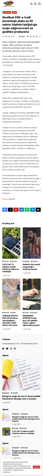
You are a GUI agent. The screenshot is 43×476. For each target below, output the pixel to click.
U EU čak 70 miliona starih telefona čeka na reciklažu (10, 268)
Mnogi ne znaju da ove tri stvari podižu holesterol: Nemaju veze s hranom (21, 397)
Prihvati (36, 467)
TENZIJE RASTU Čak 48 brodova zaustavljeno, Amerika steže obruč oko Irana (10, 320)
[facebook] (3, 349)
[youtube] (7, 348)
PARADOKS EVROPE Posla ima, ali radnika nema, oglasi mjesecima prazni (31, 320)
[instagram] (11, 349)
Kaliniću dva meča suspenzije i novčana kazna (31, 266)
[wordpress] (15, 349)
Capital (5, 199)
